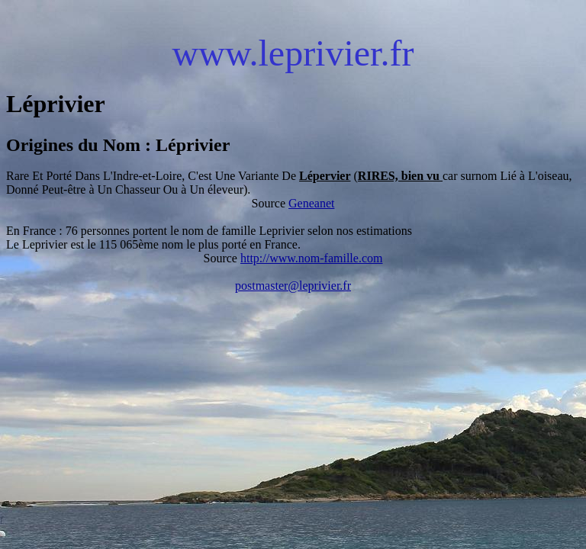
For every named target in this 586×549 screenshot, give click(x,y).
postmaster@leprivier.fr (293, 285)
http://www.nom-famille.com (311, 258)
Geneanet (311, 203)
